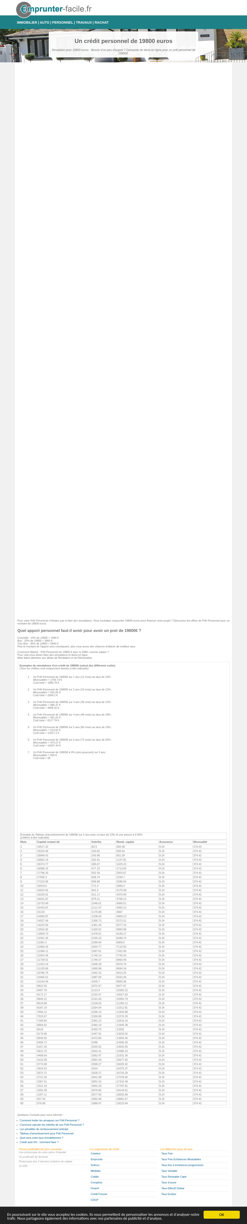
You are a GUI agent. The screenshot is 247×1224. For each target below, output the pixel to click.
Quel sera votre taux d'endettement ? (41, 1137)
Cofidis (95, 1176)
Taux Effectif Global (172, 1188)
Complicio (96, 1182)
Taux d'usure (168, 1182)
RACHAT (102, 22)
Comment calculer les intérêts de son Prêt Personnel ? (52, 1124)
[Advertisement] (123, 582)
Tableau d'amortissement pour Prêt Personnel (47, 1133)
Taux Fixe (167, 1153)
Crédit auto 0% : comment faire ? (39, 1142)
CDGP (94, 1199)
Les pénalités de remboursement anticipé (44, 1129)
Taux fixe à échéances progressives (182, 1165)
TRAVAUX (84, 22)
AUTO (44, 22)
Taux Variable (169, 1170)
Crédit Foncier (99, 1194)
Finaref (95, 1188)
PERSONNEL (62, 22)
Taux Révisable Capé (173, 1176)
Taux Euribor (168, 1194)
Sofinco (95, 1165)
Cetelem (96, 1153)
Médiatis (96, 1170)
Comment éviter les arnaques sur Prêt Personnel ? (49, 1120)
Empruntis (97, 1159)
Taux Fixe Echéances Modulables (181, 1159)
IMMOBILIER (27, 22)
